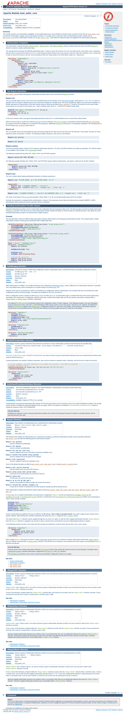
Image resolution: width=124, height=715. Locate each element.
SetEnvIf (59, 123)
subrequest (38, 122)
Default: (8, 274)
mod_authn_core (15, 564)
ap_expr (26, 197)
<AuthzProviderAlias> (110, 38)
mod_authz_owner (89, 490)
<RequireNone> (108, 47)
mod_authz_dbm (65, 490)
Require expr (10, 174)
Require (106, 42)
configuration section (57, 285)
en (98, 16)
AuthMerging (108, 37)
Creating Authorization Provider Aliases (111, 30)
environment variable (67, 100)
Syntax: (8, 272)
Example (9, 216)
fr (101, 16)
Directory (49, 551)
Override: (9, 278)
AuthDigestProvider (29, 497)
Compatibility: (7, 27)
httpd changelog (109, 52)
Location (45, 549)
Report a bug (109, 56)
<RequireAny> (108, 45)
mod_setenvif (65, 104)
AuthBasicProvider (13, 497)
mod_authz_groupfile (67, 464)
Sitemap (120, 3)
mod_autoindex (94, 122)
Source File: (7, 25)
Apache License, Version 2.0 (22, 711)
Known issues (109, 54)
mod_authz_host (50, 464)
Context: (9, 276)
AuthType (85, 495)
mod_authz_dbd (77, 490)
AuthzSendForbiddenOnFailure (113, 40)
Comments (108, 62)
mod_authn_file (8, 38)
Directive (22, 266)
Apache (5, 9)
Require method (12, 146)
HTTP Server (12, 9)
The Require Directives (111, 28)
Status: (5, 21)
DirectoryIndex (61, 122)
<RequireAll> (108, 43)
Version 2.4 (31, 9)
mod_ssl (9, 492)
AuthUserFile (62, 497)
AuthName (77, 495)
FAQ (109, 3)
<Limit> (70, 516)
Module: (9, 282)
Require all (10, 129)
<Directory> (36, 306)
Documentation (22, 9)
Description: (7, 19)
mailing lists (18, 704)
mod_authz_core (94, 34)
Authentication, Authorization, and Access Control (25, 602)
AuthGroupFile (75, 497)
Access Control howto (16, 561)
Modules (98, 3)
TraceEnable (32, 150)
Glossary (114, 3)
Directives (104, 3)
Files (58, 551)
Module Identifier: (9, 23)
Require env (10, 98)
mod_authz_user (43, 38)
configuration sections (14, 551)
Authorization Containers (112, 26)
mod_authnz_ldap (53, 490)
